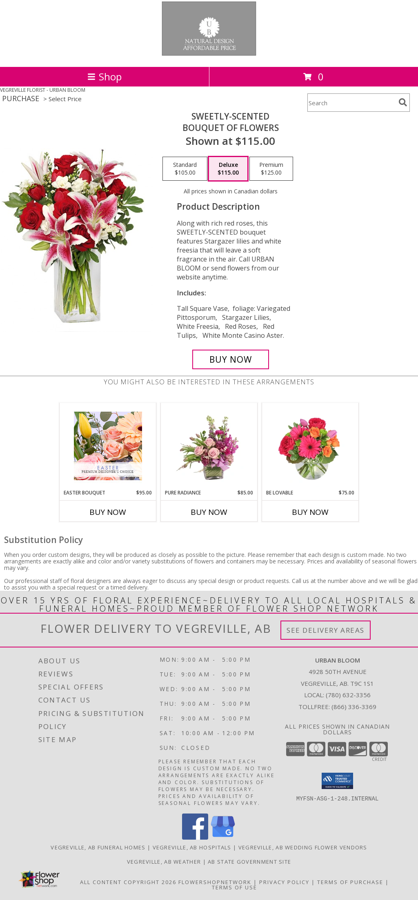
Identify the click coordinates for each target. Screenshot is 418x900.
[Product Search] (351, 102)
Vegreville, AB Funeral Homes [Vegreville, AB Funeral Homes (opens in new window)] (98, 847)
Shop (104, 76)
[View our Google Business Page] (223, 837)
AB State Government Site (249, 861)
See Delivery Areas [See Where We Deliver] (326, 630)
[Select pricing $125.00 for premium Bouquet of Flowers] (271, 169)
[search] (402, 102)
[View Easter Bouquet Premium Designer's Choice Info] (108, 446)
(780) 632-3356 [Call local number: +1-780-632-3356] (348, 695)
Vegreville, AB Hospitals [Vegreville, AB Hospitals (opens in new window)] (192, 847)
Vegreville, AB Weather (164, 861)
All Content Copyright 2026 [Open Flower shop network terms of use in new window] (128, 882)
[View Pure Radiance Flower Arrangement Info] (209, 446)
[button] (337, 781)
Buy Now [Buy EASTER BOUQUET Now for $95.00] (107, 512)
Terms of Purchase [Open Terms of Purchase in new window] (350, 882)
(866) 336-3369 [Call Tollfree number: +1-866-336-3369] (353, 707)
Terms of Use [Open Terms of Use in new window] (234, 887)
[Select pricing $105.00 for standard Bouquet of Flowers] (185, 169)
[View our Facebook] (195, 837)
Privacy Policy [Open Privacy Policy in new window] (284, 882)
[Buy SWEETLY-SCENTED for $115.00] (230, 359)
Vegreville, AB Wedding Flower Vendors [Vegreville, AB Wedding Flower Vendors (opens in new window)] (302, 847)
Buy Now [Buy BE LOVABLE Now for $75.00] (310, 512)
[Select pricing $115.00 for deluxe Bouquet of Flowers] (228, 169)
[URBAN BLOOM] (209, 55)
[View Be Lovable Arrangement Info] (310, 446)
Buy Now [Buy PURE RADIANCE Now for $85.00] (209, 512)
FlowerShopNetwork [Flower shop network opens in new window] (214, 882)
